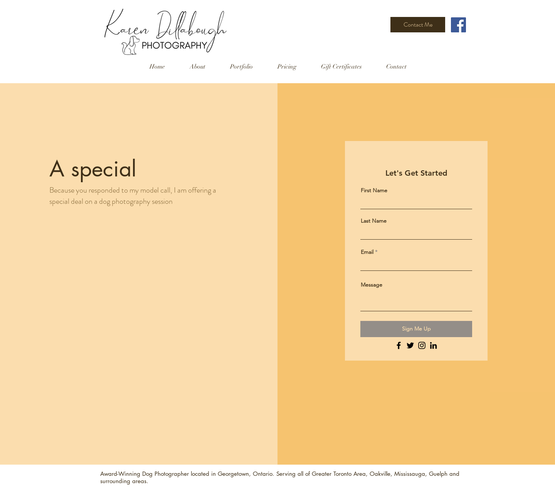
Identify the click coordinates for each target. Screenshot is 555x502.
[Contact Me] (417, 24)
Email (367, 252)
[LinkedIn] (433, 345)
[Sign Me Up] (416, 329)
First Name (374, 190)
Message (371, 284)
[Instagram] (422, 345)
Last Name (374, 220)
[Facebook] (458, 24)
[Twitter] (410, 345)
